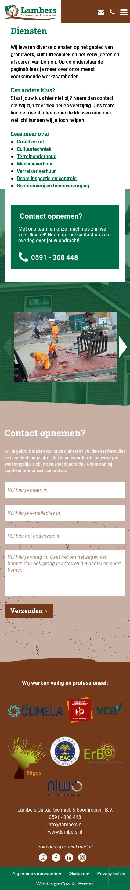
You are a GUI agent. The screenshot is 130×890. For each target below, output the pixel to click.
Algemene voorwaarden (36, 873)
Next (123, 347)
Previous (7, 347)
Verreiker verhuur (36, 171)
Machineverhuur (35, 163)
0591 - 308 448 (48, 257)
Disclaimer (79, 873)
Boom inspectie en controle (47, 178)
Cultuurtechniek (34, 149)
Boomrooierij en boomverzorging (53, 185)
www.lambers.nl (65, 831)
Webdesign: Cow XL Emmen (65, 883)
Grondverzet (30, 141)
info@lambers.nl (65, 824)
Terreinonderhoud (36, 156)
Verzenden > (28, 611)
